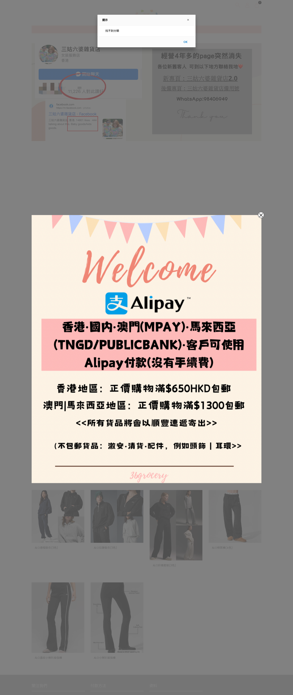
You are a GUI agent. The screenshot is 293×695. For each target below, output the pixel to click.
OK (185, 42)
